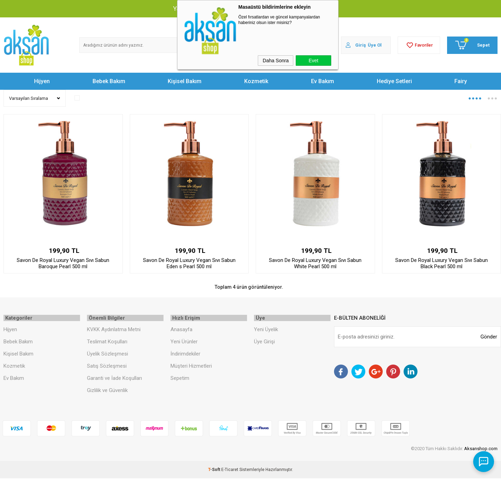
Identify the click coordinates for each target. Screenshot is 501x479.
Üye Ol (375, 45)
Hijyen (42, 81)
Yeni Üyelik (266, 330)
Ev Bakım (322, 81)
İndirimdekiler (185, 354)
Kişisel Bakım (184, 81)
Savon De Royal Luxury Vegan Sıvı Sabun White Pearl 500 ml (315, 263)
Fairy (460, 81)
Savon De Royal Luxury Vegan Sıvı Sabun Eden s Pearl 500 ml (189, 263)
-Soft (214, 470)
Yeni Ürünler (184, 342)
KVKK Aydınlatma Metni (114, 330)
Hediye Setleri (394, 81)
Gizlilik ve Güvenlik (107, 391)
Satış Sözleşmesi (107, 367)
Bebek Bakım (109, 81)
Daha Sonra (276, 60)
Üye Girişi (264, 342)
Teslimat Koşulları (107, 342)
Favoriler (419, 45)
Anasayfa (181, 330)
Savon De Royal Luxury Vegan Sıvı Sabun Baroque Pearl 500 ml (63, 263)
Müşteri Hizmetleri (191, 367)
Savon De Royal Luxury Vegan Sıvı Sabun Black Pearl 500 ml (441, 263)
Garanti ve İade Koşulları (114, 379)
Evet (313, 60)
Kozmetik (256, 81)
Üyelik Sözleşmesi (107, 354)
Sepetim (179, 379)
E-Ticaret (229, 470)
